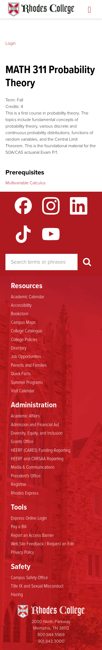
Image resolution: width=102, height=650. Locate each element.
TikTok (23, 234)
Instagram (51, 206)
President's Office (26, 475)
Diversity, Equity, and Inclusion (37, 432)
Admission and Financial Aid (35, 424)
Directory (18, 347)
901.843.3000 (51, 641)
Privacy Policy (22, 552)
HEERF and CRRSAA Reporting (37, 458)
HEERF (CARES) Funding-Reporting (40, 450)
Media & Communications (33, 467)
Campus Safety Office (29, 577)
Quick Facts (21, 373)
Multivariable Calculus (25, 183)
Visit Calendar (23, 390)
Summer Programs (27, 382)
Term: (10, 100)
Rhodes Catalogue (41, 9)
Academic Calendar (27, 296)
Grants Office (22, 441)
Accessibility (21, 305)
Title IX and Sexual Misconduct (37, 585)
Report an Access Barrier (32, 535)
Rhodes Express (25, 492)
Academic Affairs (25, 415)
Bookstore (19, 313)
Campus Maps (23, 322)
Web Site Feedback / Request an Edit (42, 543)
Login (10, 43)
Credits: (12, 106)
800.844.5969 (51, 634)
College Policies (24, 339)
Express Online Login (29, 517)
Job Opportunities (26, 356)
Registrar (18, 484)
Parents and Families (29, 365)
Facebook (23, 206)
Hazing (17, 594)
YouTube (51, 234)
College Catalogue (26, 330)
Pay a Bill (18, 526)
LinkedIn (78, 206)
